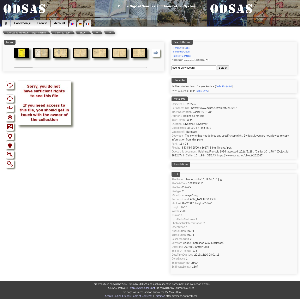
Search (223, 67)
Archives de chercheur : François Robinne (26, 33)
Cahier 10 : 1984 (62, 33)
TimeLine (178, 47)
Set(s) (187, 47)
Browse (42, 23)
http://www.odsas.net (142, 287)
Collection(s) (22, 23)
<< (97, 33)
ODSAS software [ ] (132, 287)
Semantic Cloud (181, 51)
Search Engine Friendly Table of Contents (128, 296)
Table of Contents (182, 55)
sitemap (160, 296)
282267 (83, 33)
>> (109, 33)
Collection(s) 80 (224, 86)
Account (59, 23)
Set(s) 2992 (202, 90)
